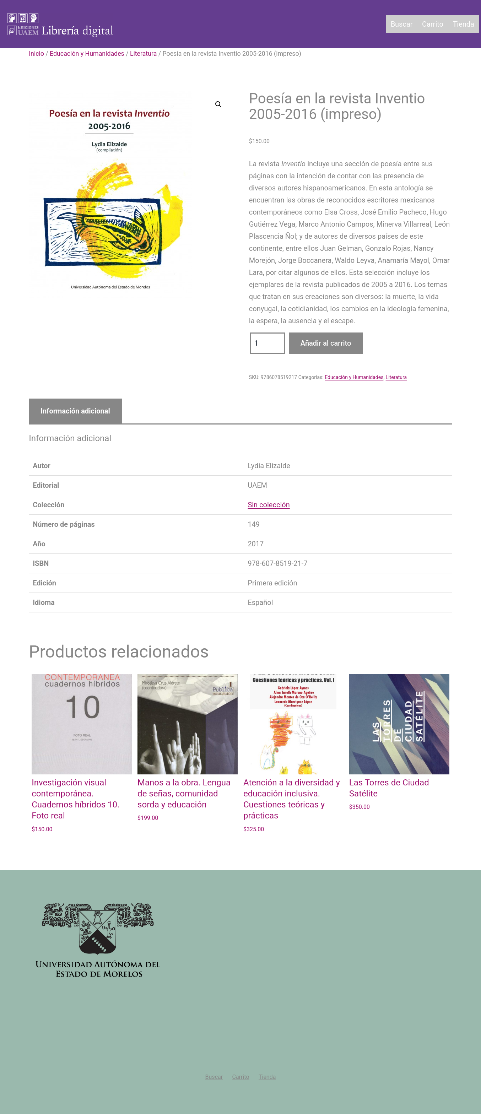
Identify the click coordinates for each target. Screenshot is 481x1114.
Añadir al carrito (326, 343)
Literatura (143, 53)
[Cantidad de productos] (267, 343)
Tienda (463, 24)
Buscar (402, 24)
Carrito (432, 24)
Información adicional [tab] (75, 411)
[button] (218, 104)
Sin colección (269, 505)
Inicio (36, 53)
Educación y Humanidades (87, 53)
